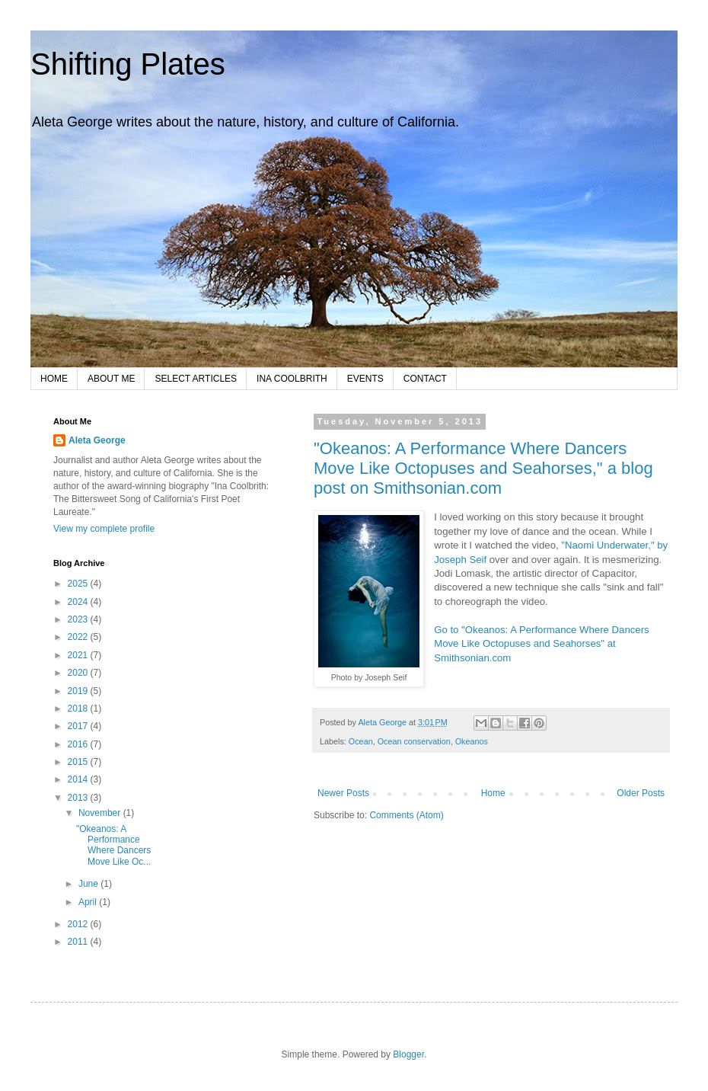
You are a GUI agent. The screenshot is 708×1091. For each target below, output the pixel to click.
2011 (79, 941)
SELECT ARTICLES (196, 378)
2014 (79, 779)
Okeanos (471, 741)
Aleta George (97, 440)
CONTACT (425, 378)
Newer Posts (343, 793)
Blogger (408, 1054)
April (88, 902)
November (100, 813)
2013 (79, 797)
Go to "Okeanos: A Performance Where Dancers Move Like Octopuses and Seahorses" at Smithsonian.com (541, 644)
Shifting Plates (127, 64)
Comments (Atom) (406, 815)
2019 (79, 691)
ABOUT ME (111, 378)
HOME (54, 378)
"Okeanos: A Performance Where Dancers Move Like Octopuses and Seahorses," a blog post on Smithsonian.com (483, 468)
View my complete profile (104, 528)
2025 (79, 583)
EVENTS (365, 378)
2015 (79, 762)
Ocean (361, 741)
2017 (79, 726)
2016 (79, 744)
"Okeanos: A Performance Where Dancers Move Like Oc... (113, 845)
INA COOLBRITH (292, 378)
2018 (79, 708)
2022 (79, 637)
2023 (79, 619)
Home (493, 793)
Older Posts (641, 793)
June (89, 883)
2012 (79, 924)
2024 (79, 602)
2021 (79, 655)
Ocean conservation (414, 741)
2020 (79, 672)
